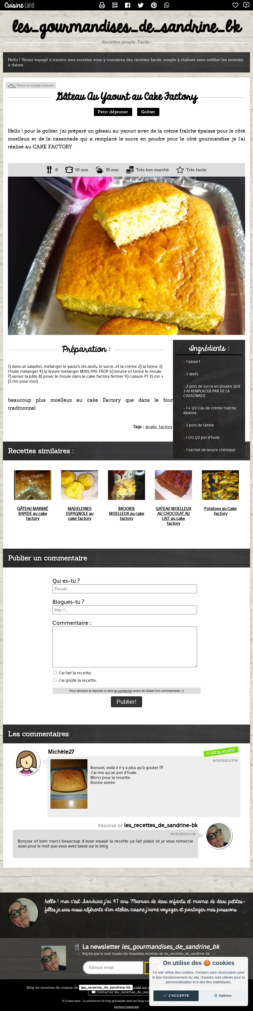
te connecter (123, 691)
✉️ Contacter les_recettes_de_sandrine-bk (127, 992)
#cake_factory (158, 426)
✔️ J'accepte (176, 995)
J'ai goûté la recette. (75, 680)
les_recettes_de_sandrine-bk (106, 987)
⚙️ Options (223, 995)
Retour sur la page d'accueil (35, 85)
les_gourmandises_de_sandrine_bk (127, 27)
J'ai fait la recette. (72, 672)
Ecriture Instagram (126, 1007)
